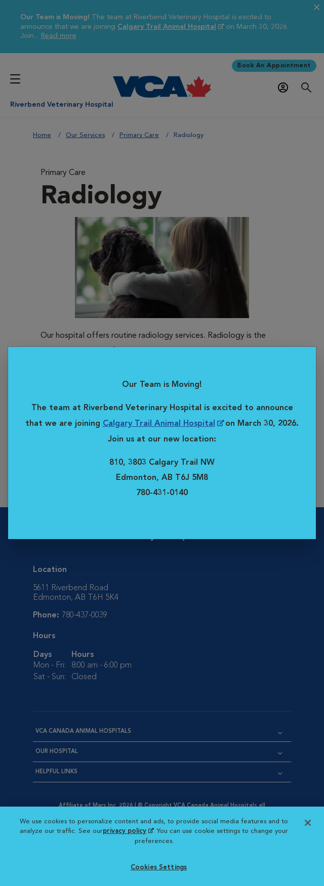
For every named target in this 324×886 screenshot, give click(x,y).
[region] (162, 846)
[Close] (308, 823)
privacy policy (128, 831)
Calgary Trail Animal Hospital (159, 424)
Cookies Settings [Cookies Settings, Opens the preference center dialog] (159, 867)
